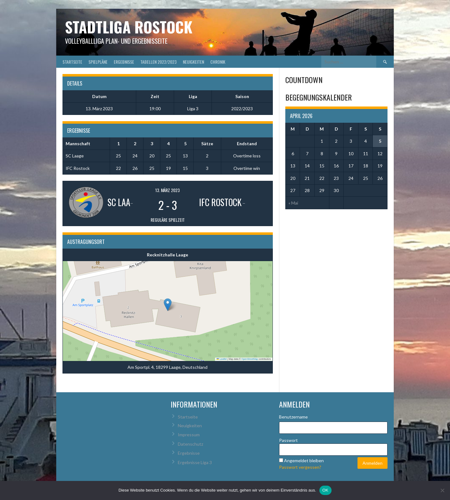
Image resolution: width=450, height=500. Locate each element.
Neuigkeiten (193, 61)
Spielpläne (98, 61)
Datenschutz (190, 444)
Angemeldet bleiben (304, 460)
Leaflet (222, 359)
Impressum (189, 434)
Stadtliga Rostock (128, 27)
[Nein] (442, 490)
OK (325, 490)
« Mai (293, 202)
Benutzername (293, 416)
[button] (168, 304)
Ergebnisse (124, 61)
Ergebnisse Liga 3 (195, 462)
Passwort (288, 440)
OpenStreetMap (250, 359)
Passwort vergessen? (300, 467)
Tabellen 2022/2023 (158, 61)
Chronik (217, 61)
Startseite (72, 61)
